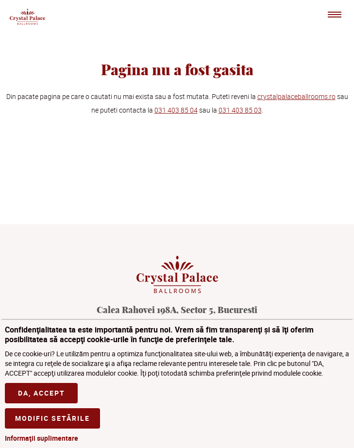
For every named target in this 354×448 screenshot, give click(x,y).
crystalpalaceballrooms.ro (296, 96)
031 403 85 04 (176, 110)
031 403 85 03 (240, 110)
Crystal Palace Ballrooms (27, 16)
